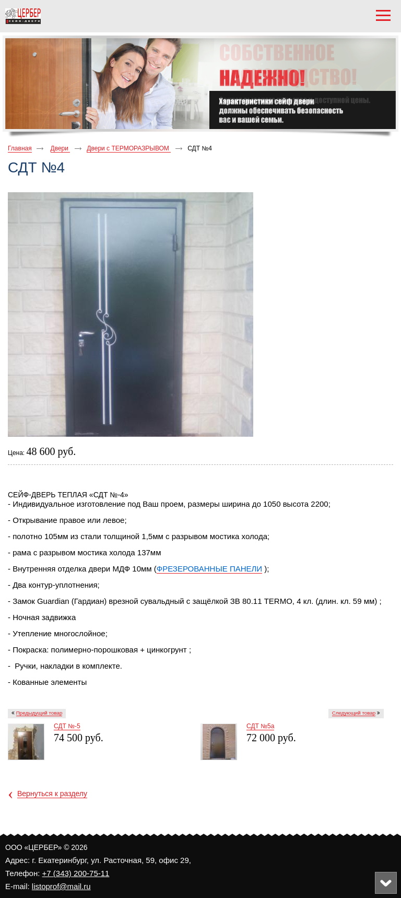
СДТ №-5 (67, 726)
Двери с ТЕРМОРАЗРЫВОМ (129, 148)
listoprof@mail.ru (61, 886)
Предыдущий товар (39, 713)
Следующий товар (354, 713)
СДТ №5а (260, 726)
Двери (60, 148)
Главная (20, 148)
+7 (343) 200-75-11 (76, 873)
